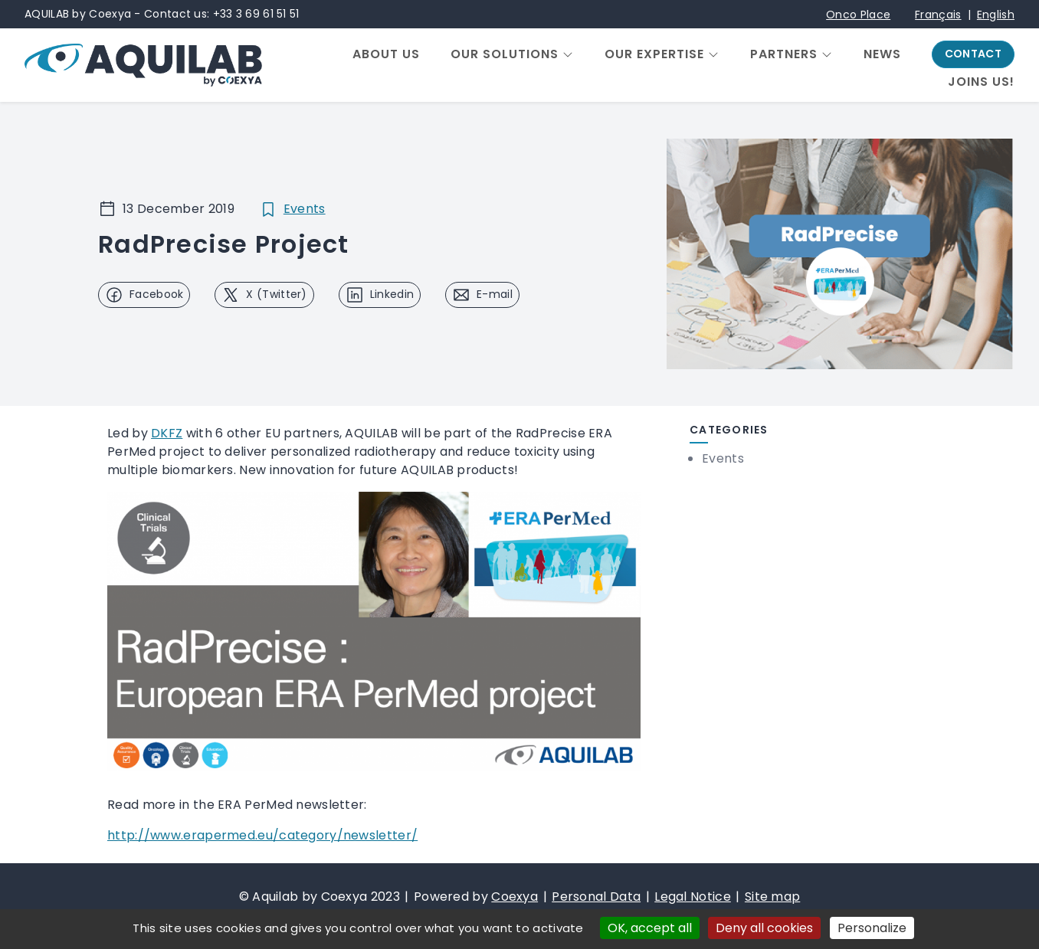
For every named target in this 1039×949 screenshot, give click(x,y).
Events (305, 209)
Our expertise (654, 54)
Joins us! (981, 82)
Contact (973, 53)
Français (938, 14)
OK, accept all (650, 928)
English (995, 14)
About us (386, 54)
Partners (784, 54)
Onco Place (858, 14)
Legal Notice (692, 896)
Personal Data (596, 896)
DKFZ (166, 433)
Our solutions (505, 54)
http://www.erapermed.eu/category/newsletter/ (262, 835)
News (882, 54)
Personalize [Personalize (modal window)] (871, 928)
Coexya (514, 896)
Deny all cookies (764, 928)
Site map (772, 896)
